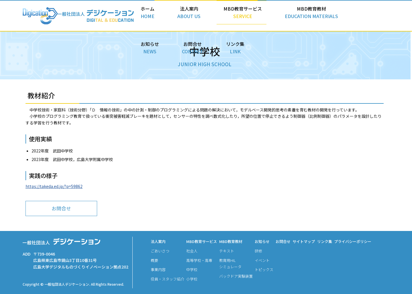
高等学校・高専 (199, 260)
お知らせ (314, 14)
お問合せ (344, 14)
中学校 (191, 269)
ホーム (149, 14)
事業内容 (158, 269)
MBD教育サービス (218, 14)
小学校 (191, 279)
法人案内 (178, 14)
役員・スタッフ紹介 (167, 279)
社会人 (191, 251)
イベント (262, 260)
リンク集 (374, 14)
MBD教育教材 (271, 14)
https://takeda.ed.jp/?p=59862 (54, 187)
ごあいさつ (160, 251)
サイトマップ (304, 241)
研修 (258, 251)
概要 (154, 260)
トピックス (264, 269)
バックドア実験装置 (236, 276)
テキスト (226, 251)
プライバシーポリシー (352, 241)
